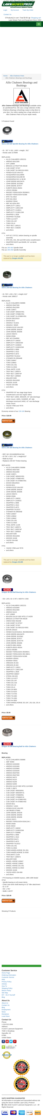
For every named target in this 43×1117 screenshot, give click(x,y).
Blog (3, 997)
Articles (4, 984)
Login (5, 10)
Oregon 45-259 (17, 258)
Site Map (5, 993)
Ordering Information (9, 975)
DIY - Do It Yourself (8, 995)
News (4, 1012)
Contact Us (7, 14)
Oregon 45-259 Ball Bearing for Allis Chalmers (19, 592)
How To (4, 986)
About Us (5, 1003)
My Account (15, 10)
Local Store (6, 1016)
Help (3, 979)
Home (5, 76)
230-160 (21, 411)
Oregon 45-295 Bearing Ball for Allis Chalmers (19, 746)
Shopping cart (36, 18)
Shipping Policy (7, 988)
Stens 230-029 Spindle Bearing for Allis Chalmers (20, 144)
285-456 (10, 250)
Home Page (6, 973)
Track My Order (28, 10)
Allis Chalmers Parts (17, 76)
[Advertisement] (21, 50)
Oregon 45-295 (17, 562)
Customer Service (8, 977)
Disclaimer (5, 1014)
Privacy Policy (6, 982)
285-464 (10, 248)
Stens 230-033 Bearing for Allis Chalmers (17, 287)
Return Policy (6, 990)
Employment (6, 1010)
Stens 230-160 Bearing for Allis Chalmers (17, 447)
